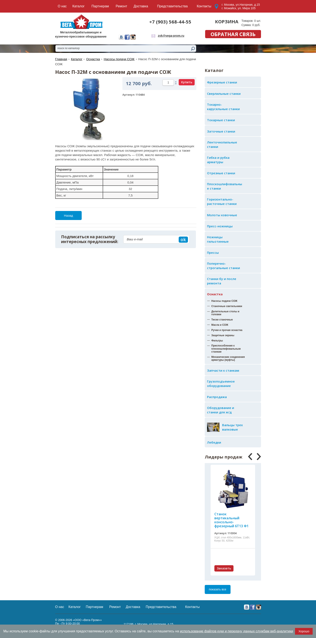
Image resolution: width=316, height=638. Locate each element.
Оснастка (215, 294)
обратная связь (233, 34)
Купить (186, 82)
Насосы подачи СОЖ (119, 59)
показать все (217, 589)
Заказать (224, 568)
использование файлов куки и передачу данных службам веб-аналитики (236, 631)
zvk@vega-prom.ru (171, 35)
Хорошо (303, 631)
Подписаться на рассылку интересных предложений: (89, 239)
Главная (61, 59)
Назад (68, 215)
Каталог (77, 59)
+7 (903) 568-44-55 (170, 21)
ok (183, 239)
